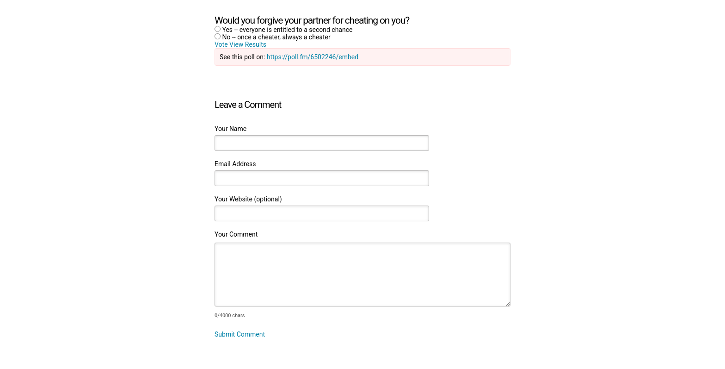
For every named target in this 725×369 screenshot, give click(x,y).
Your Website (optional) (248, 199)
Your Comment (236, 234)
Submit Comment (240, 334)
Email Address (235, 164)
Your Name (230, 128)
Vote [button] (222, 44)
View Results (247, 44)
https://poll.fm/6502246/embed (312, 57)
